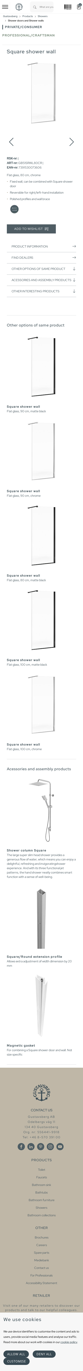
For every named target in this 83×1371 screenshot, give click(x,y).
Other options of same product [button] (44, 269)
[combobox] (47, 6)
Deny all (44, 1354)
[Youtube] (60, 1146)
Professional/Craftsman (28, 35)
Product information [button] (44, 246)
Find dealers (44, 257)
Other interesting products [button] (44, 291)
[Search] (35, 6)
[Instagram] (50, 1146)
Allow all (16, 1354)
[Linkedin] (31, 1146)
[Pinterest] (40, 1146)
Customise (16, 1361)
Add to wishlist (31, 229)
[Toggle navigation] (5, 7)
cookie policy (68, 1342)
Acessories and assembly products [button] (44, 280)
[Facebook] (21, 1146)
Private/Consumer (23, 27)
